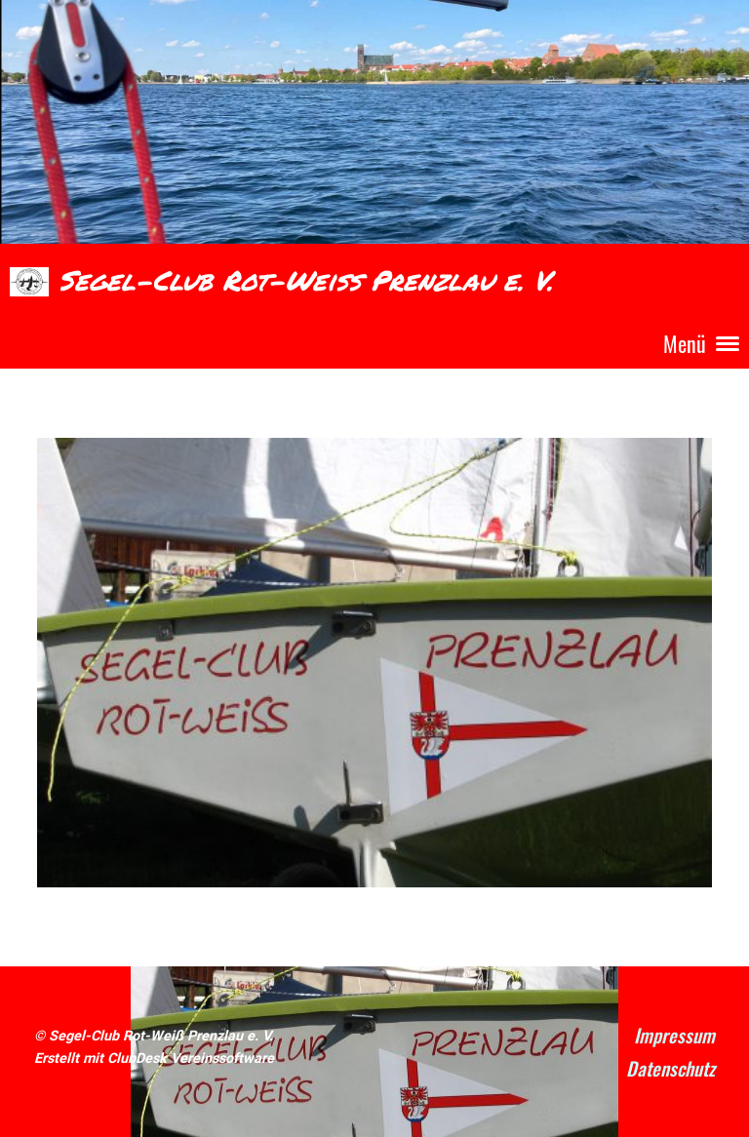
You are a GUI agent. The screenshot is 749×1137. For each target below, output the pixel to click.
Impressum (674, 1035)
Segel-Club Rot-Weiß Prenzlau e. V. (306, 280)
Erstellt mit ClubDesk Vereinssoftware (154, 1058)
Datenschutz (670, 1068)
